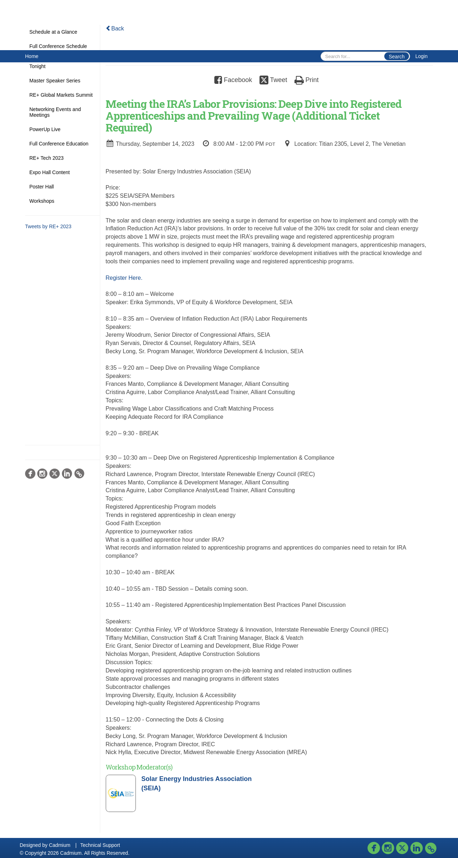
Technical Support (100, 845)
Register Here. (124, 278)
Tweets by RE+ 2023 (48, 226)
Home (31, 56)
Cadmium (59, 845)
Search (396, 56)
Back (115, 28)
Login (421, 56)
